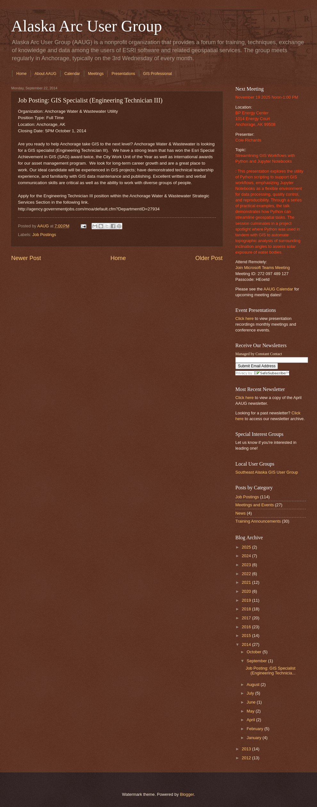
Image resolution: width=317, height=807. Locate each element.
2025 (247, 547)
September (257, 660)
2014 (247, 644)
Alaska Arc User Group (86, 26)
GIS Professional (157, 73)
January (254, 737)
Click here (244, 318)
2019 (247, 600)
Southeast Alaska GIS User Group (266, 472)
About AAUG (45, 73)
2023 (247, 564)
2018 (247, 609)
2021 (247, 582)
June (252, 702)
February (255, 728)
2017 (247, 617)
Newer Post (26, 258)
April (251, 719)
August (254, 684)
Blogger (187, 794)
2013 (247, 748)
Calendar (72, 73)
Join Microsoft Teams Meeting (262, 267)
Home (21, 73)
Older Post (209, 258)
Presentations (123, 73)
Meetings (96, 73)
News (240, 513)
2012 (247, 757)
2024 (247, 555)
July (251, 693)
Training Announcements (258, 521)
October (254, 651)
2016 (247, 626)
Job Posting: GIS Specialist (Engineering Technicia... (271, 670)
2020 (247, 591)
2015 (247, 635)
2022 (247, 573)
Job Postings (44, 234)
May (251, 711)
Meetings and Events (254, 504)
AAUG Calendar (278, 289)
